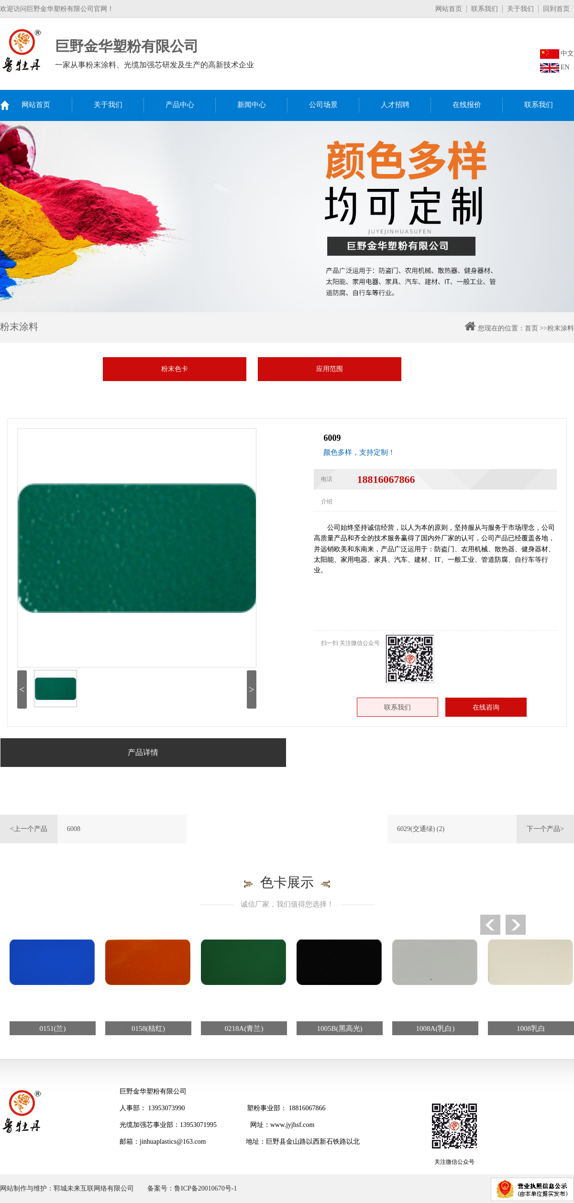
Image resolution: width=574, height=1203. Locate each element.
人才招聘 (395, 105)
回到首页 (556, 8)
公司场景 (323, 105)
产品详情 (143, 752)
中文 (557, 53)
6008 (73, 828)
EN (555, 67)
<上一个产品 (28, 828)
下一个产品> (545, 828)
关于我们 (520, 8)
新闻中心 (251, 105)
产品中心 (180, 105)
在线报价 (467, 105)
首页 (531, 328)
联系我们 (484, 8)
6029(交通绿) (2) (420, 828)
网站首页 (448, 8)
